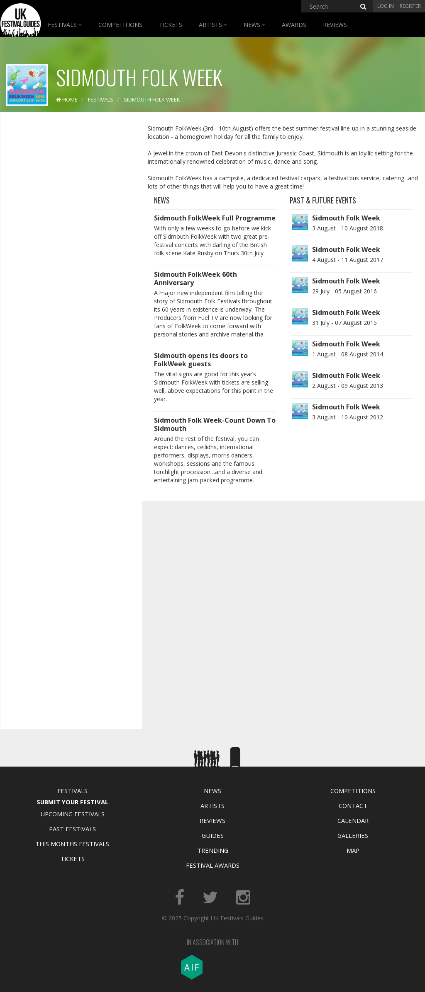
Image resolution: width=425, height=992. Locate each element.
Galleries (352, 835)
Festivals (65, 25)
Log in (385, 6)
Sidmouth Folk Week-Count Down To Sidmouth (215, 424)
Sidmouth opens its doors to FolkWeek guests (201, 359)
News (254, 25)
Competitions (120, 25)
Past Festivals (72, 829)
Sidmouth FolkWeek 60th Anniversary (195, 278)
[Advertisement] (69, 248)
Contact (353, 805)
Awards (294, 25)
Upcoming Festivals (72, 814)
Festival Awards (212, 865)
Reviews (335, 25)
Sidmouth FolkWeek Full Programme (215, 218)
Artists (213, 25)
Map (353, 850)
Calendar (353, 820)
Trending (212, 850)
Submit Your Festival (72, 802)
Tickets (170, 25)
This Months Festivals (72, 844)
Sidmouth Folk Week (346, 218)
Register (410, 6)
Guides (213, 835)
